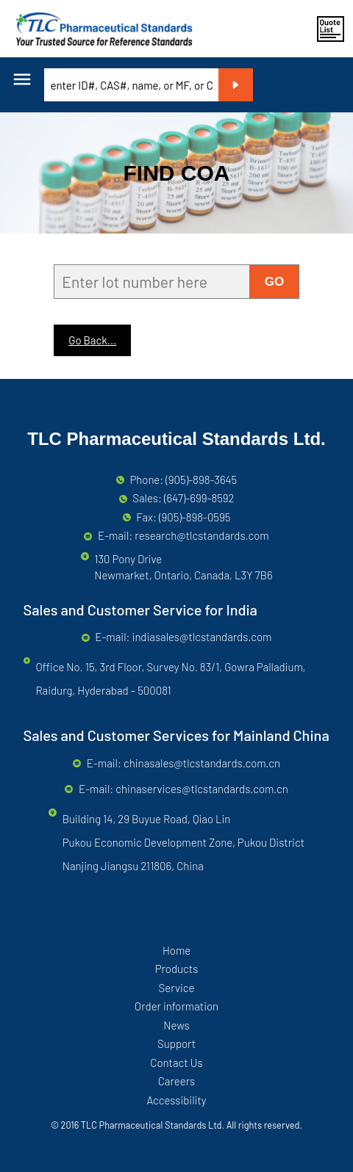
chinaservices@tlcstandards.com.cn (201, 788)
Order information (176, 1006)
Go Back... (92, 340)
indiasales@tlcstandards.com (202, 636)
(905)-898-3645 (201, 479)
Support (176, 1043)
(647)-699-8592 (199, 497)
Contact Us (176, 1062)
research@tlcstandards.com (201, 535)
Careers (176, 1081)
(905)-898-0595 (195, 517)
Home (176, 950)
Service (176, 987)
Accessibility (176, 1100)
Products (177, 968)
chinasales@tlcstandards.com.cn (202, 763)
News (176, 1025)
